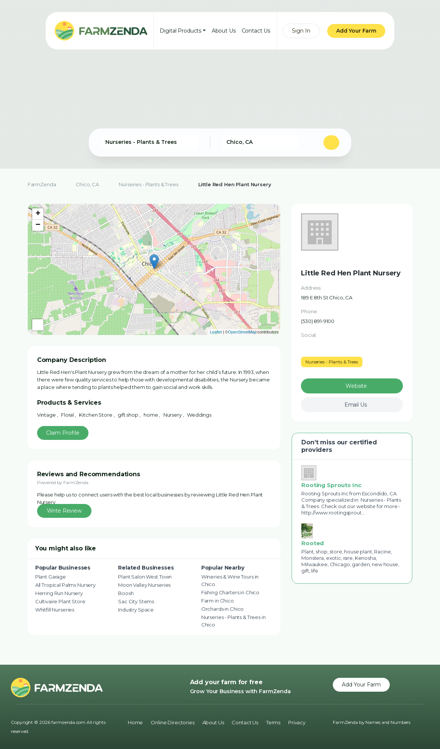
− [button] (38, 225)
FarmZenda (42, 184)
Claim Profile (62, 432)
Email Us (355, 404)
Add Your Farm (356, 30)
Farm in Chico (217, 601)
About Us (224, 30)
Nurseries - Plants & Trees (148, 184)
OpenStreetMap (242, 332)
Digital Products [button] (180, 30)
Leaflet (216, 332)
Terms (273, 722)
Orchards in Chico (222, 609)
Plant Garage (50, 577)
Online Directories (172, 722)
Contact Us (256, 30)
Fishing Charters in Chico (230, 592)
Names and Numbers (387, 722)
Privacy (296, 722)
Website (356, 386)
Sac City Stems (136, 601)
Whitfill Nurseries (54, 610)
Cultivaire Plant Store (60, 601)
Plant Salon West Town (145, 577)
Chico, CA (87, 184)
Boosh (125, 593)
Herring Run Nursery (59, 593)
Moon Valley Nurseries (144, 585)
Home (135, 722)
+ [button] (38, 214)
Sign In (301, 30)
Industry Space (136, 610)
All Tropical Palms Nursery (65, 585)
